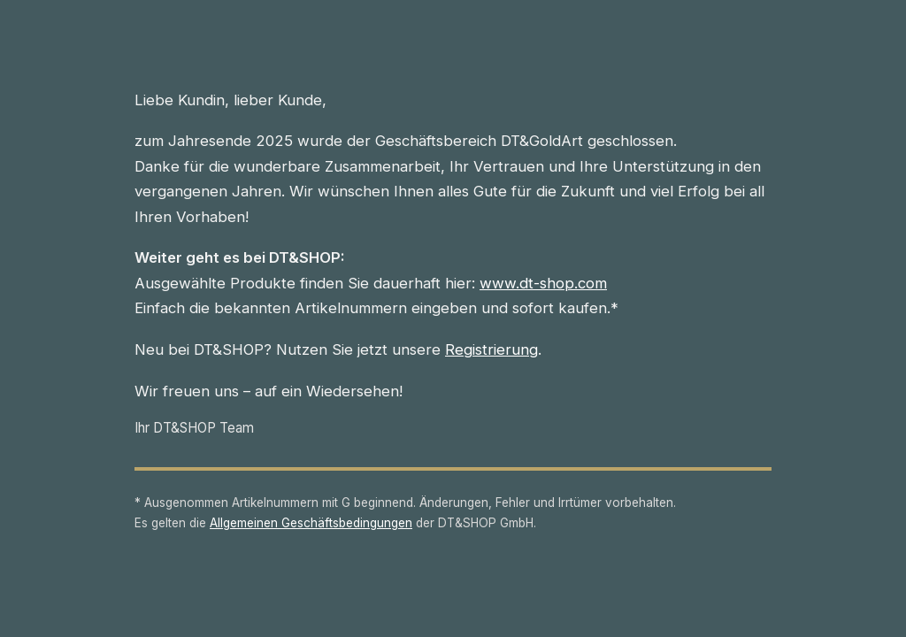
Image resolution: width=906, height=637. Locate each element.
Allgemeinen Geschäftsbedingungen (311, 523)
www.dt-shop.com (543, 283)
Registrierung (491, 349)
